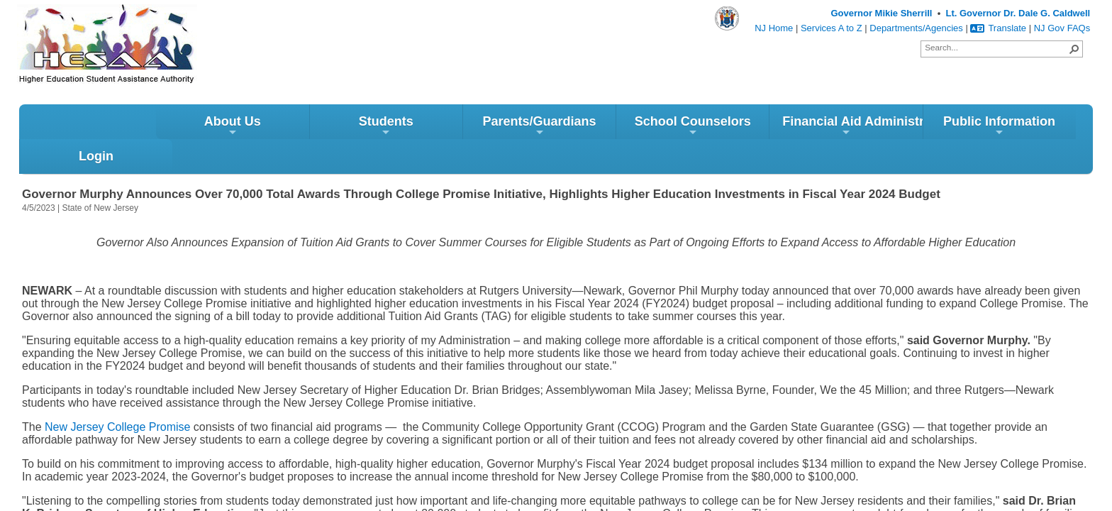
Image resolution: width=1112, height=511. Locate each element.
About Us (95, 129)
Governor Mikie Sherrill (881, 13)
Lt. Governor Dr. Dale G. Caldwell (1017, 13)
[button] (1074, 49)
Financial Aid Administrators (716, 129)
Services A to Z (831, 28)
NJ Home (774, 28)
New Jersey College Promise (117, 395)
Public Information (863, 129)
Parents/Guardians (403, 129)
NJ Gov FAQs (1062, 28)
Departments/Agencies (916, 28)
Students (249, 129)
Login (1016, 124)
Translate (998, 28)
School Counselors (556, 129)
